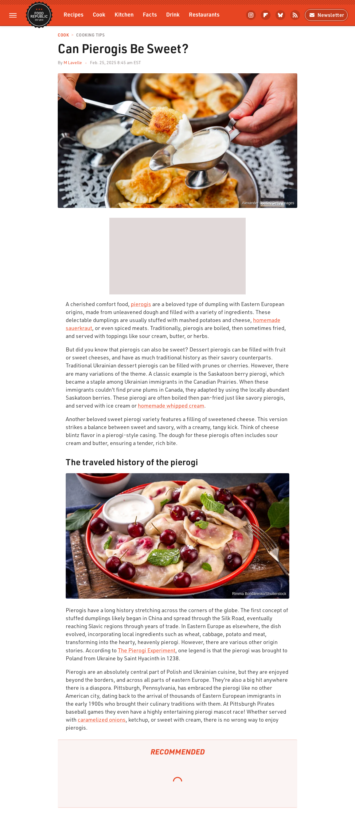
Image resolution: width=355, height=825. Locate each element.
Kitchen (124, 14)
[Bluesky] (280, 15)
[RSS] (295, 15)
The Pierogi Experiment (146, 650)
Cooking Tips (90, 35)
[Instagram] (251, 15)
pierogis (141, 304)
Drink (173, 14)
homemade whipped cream (171, 405)
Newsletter (326, 15)
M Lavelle (73, 62)
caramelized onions (102, 719)
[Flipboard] (266, 15)
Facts (150, 14)
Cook (99, 14)
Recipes (74, 14)
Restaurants (204, 14)
